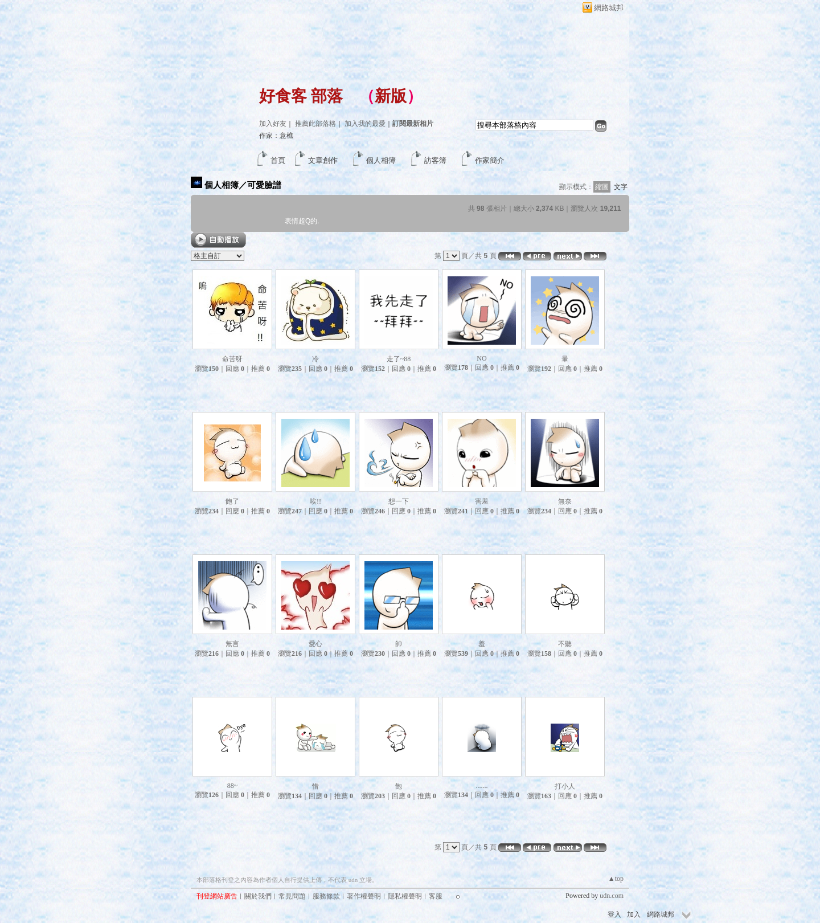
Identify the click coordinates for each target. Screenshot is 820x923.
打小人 (565, 786)
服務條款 (326, 896)
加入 (634, 914)
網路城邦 (609, 7)
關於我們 (258, 896)
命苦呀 (232, 359)
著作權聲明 (364, 896)
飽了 (232, 501)
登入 (614, 914)
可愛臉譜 (264, 185)
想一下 (398, 501)
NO (481, 358)
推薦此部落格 (315, 124)
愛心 (315, 644)
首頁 (277, 160)
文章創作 (323, 160)
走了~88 (399, 359)
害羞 (482, 501)
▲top (616, 879)
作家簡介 (490, 160)
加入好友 (272, 124)
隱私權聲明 (405, 896)
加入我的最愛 (365, 124)
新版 (391, 96)
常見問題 (292, 896)
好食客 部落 (301, 96)
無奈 (565, 501)
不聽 (565, 644)
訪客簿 (435, 160)
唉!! (315, 501)
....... (482, 786)
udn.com (612, 896)
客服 (435, 896)
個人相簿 (381, 160)
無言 (232, 644)
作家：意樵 (276, 136)
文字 (621, 187)
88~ (232, 786)
